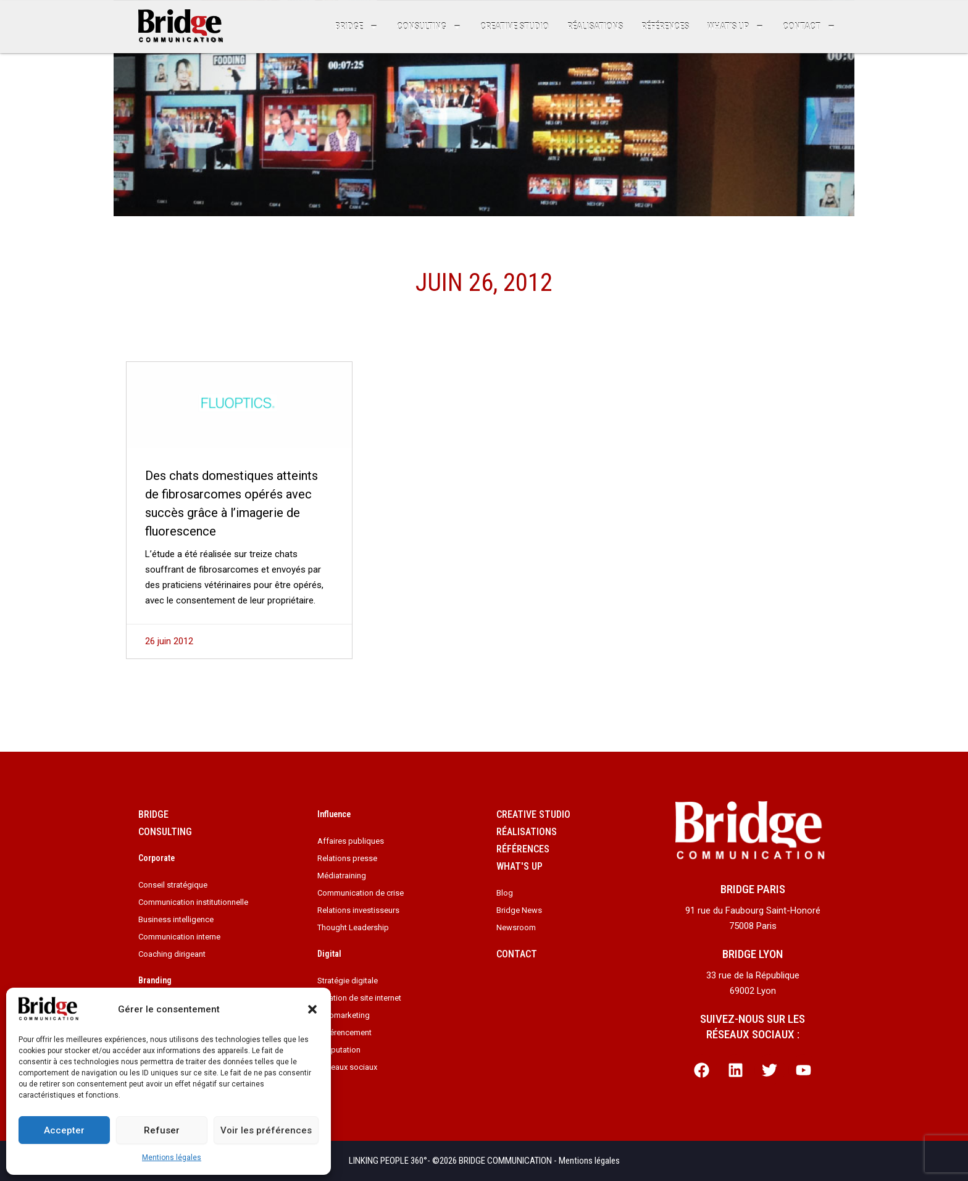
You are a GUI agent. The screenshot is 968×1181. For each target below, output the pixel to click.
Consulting (429, 27)
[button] (312, 1009)
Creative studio (514, 26)
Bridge (356, 27)
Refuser (162, 1130)
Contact (809, 27)
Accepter (64, 1130)
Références (665, 26)
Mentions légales (171, 1157)
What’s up (735, 27)
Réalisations (595, 26)
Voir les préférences (266, 1130)
